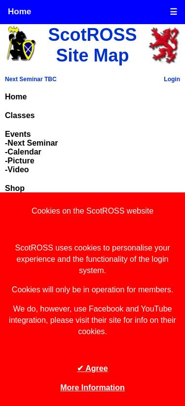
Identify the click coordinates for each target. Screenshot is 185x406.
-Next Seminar (31, 143)
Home (19, 11)
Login (172, 79)
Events (18, 134)
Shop (15, 188)
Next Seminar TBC (31, 79)
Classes (20, 115)
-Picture (20, 160)
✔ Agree (92, 368)
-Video (17, 169)
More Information (92, 387)
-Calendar (23, 152)
